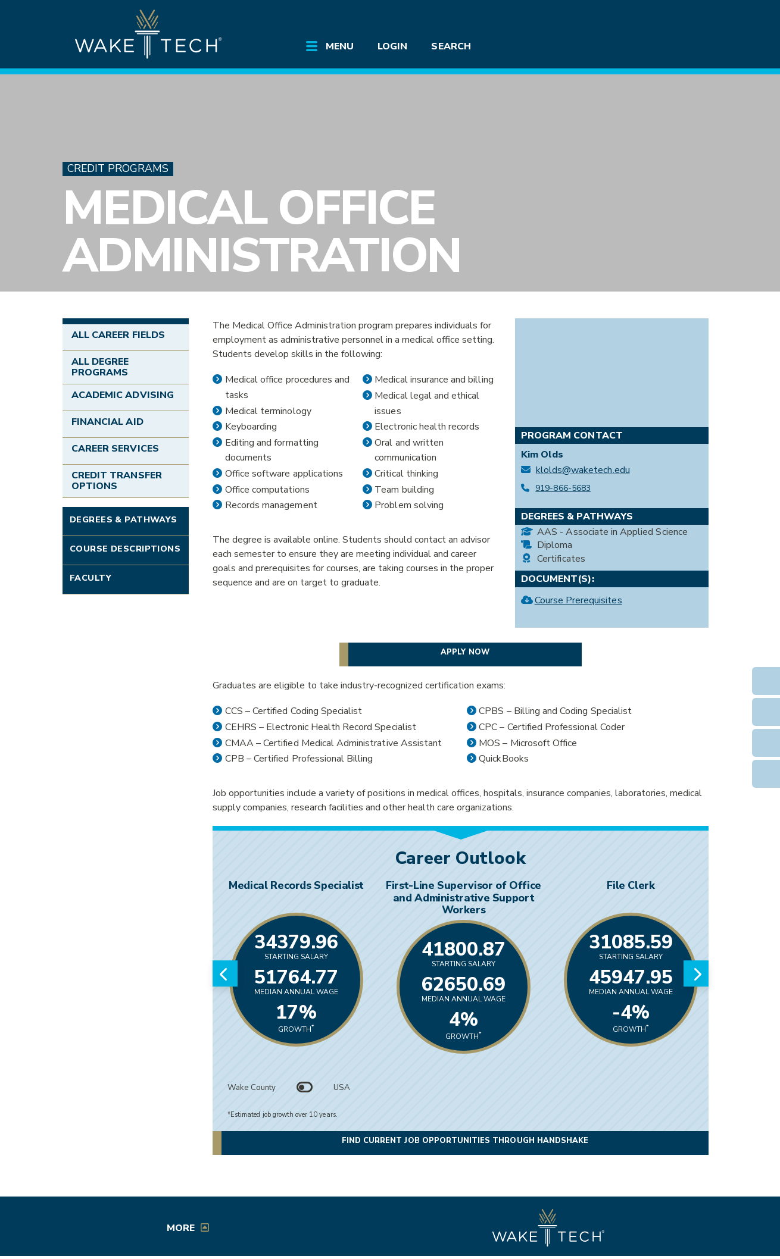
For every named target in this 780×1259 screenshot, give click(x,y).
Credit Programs (118, 169)
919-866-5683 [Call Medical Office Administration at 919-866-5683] (563, 488)
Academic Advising (122, 395)
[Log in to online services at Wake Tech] (683, 19)
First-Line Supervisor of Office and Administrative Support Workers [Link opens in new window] (463, 897)
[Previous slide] (225, 973)
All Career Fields (118, 335)
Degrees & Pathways (123, 519)
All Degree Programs (100, 367)
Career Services (115, 448)
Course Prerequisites (578, 602)
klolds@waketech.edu (583, 470)
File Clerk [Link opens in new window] (630, 885)
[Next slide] (696, 973)
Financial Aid (107, 421)
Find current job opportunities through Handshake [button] (465, 1140)
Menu (340, 46)
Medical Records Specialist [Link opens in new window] (296, 885)
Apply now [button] (465, 652)
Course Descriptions (125, 549)
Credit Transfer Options (116, 481)
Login (392, 46)
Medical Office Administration (262, 232)
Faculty (90, 578)
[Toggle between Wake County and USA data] (305, 1088)
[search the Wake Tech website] (649, 19)
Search (450, 46)
